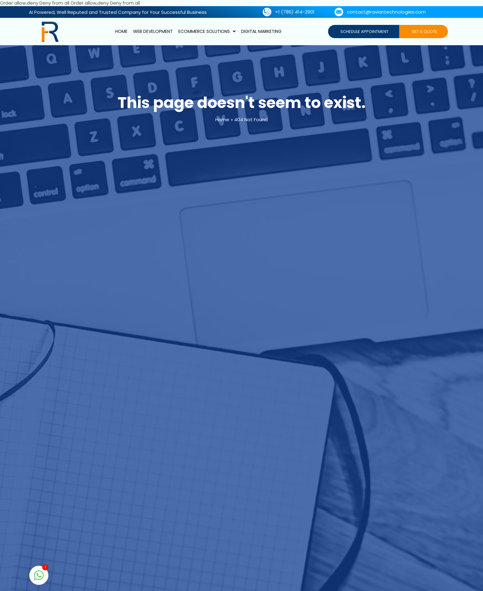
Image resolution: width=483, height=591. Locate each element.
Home (121, 31)
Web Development (153, 31)
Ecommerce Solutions (207, 31)
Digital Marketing (261, 31)
